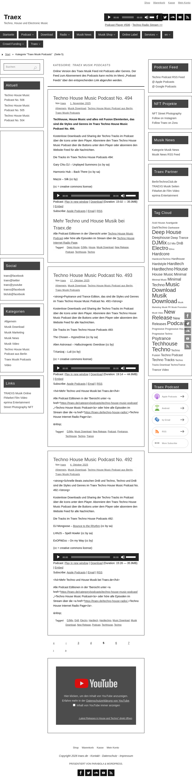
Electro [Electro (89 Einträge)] (160, 248)
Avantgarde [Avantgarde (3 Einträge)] (172, 223)
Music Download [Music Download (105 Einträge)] (166, 287)
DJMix (84, 247)
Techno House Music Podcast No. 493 (92, 275)
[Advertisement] (22, 192)
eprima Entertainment (17, 402)
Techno (91, 252)
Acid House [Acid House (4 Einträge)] (158, 222)
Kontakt (94, 755)
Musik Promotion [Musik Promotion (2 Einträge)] (179, 307)
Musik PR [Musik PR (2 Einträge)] (166, 307)
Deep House (73, 247)
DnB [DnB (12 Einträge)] (179, 243)
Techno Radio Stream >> (147, 24)
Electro (83, 620)
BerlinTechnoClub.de (164, 181)
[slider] (90, 196)
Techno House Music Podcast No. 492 (92, 459)
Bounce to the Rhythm (86, 526)
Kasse (171, 2)
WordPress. (115, 763)
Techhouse (80, 252)
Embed (59, 206)
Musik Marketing (14, 332)
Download (97, 201)
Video (7, 365)
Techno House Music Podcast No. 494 (92, 98)
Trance (90, 436)
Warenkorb (159, 2)
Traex (12, 17)
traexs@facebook (14, 289)
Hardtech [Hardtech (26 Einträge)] (175, 263)
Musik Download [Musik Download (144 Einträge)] (164, 298)
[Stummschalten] (123, 196)
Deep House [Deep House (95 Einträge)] (166, 232)
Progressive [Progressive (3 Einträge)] (158, 329)
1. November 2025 (80, 103)
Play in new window (76, 201)
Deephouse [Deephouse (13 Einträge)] (161, 238)
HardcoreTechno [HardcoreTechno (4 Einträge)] (161, 258)
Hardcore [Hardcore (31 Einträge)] (160, 253)
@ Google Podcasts (164, 86)
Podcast (69, 252)
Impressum (126, 755)
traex (63, 103)
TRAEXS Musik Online (17, 393)
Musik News (11, 338)
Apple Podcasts (76, 211)
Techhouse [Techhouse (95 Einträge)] (164, 344)
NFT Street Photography (166, 113)
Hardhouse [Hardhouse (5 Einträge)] (178, 258)
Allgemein (60, 108)
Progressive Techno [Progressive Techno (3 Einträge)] (162, 333)
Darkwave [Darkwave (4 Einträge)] (173, 227)
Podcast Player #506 (117, 24)
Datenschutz (109, 755)
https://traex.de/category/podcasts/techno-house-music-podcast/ (99, 403)
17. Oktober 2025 (80, 280)
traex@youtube (13, 284)
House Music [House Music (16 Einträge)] (162, 274)
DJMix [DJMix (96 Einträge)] (159, 243)
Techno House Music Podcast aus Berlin (110, 108)
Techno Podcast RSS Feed (168, 77)
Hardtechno (105, 620)
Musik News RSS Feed (166, 154)
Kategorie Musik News (165, 149)
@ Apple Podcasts (163, 81)
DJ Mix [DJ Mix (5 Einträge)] (172, 243)
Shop (147, 2)
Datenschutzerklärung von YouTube (107, 700)
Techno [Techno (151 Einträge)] (161, 349)
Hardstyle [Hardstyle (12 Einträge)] (159, 264)
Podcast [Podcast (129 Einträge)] (177, 323)
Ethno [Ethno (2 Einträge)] (171, 249)
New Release (122, 247)
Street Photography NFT (18, 407)
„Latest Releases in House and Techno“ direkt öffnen (105, 718)
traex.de (83, 755)
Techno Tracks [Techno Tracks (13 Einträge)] (163, 360)
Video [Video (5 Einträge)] (165, 369)
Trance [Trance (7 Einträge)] (156, 369)
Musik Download (77, 108)
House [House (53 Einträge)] (181, 268)
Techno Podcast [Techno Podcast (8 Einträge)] (172, 355)
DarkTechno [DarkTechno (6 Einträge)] (159, 227)
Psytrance (122, 431)
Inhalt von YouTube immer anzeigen (98, 705)
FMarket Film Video (15, 397)
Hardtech (93, 620)
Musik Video (11, 343)
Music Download (82, 431)
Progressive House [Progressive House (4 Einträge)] (176, 328)
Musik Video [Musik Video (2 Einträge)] (157, 313)
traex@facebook (14, 275)
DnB (76, 620)
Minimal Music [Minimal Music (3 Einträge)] (159, 279)
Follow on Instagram (164, 118)
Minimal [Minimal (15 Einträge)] (180, 274)
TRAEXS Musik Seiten (165, 186)
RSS (99, 211)
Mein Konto (184, 2)
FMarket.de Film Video (165, 190)
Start (7, 54)
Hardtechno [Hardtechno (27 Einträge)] (162, 269)
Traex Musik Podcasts (67, 113)
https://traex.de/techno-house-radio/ (105, 412)
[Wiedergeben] (58, 196)
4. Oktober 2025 (79, 464)
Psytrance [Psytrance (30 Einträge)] (161, 338)
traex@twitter (12, 280)
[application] (96, 196)
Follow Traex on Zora (165, 122)
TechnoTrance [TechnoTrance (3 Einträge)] (178, 365)
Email (91, 211)
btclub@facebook (14, 294)
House (92, 247)
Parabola (98, 763)
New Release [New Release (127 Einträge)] (163, 315)
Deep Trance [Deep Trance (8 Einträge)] (179, 237)
